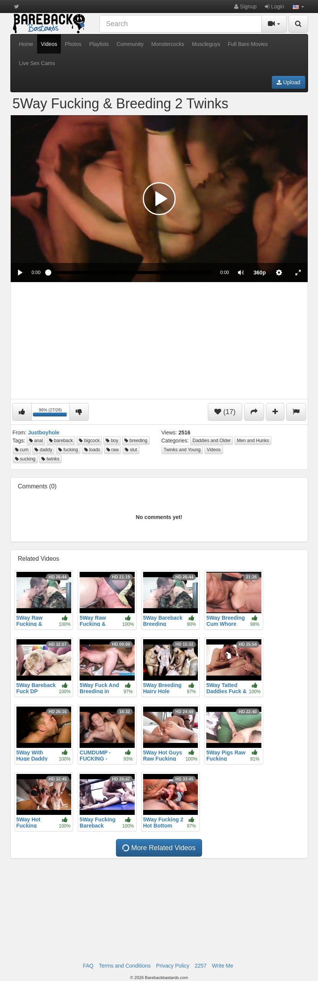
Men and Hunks (253, 440)
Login (274, 6)
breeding (135, 440)
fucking (68, 449)
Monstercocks (167, 44)
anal (36, 440)
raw (112, 449)
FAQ (88, 966)
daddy (43, 449)
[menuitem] (259, 272)
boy (112, 440)
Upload (288, 82)
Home (26, 44)
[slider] (130, 272)
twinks (50, 459)
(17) (224, 412)
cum (22, 449)
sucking (25, 459)
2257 (201, 966)
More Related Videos (159, 848)
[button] (298, 6)
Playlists (99, 44)
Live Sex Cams (37, 63)
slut (131, 449)
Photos (73, 44)
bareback (61, 440)
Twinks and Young (182, 449)
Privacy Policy (172, 966)
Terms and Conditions (124, 966)
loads (92, 449)
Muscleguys (206, 44)
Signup (245, 6)
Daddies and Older (211, 440)
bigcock (89, 440)
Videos (49, 44)
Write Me (222, 966)
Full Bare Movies (247, 44)
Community (130, 44)
